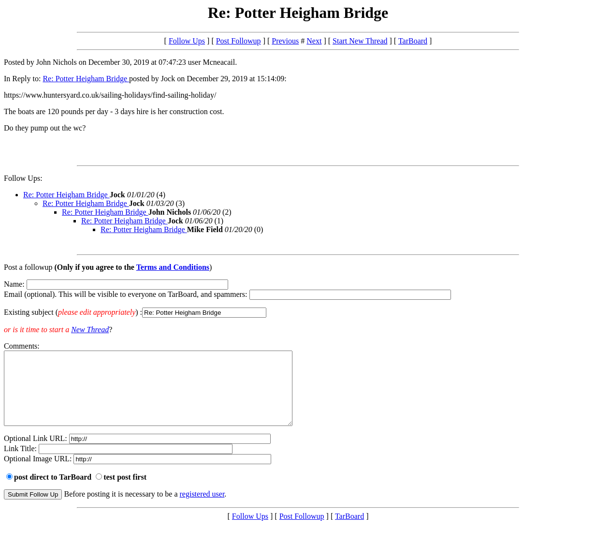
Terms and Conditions (172, 267)
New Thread (90, 329)
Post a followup (28, 267)
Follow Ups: (23, 178)
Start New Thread (360, 41)
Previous (285, 41)
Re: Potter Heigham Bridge (86, 78)
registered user (202, 508)
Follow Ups (187, 41)
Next (313, 41)
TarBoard (412, 41)
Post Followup (238, 41)
